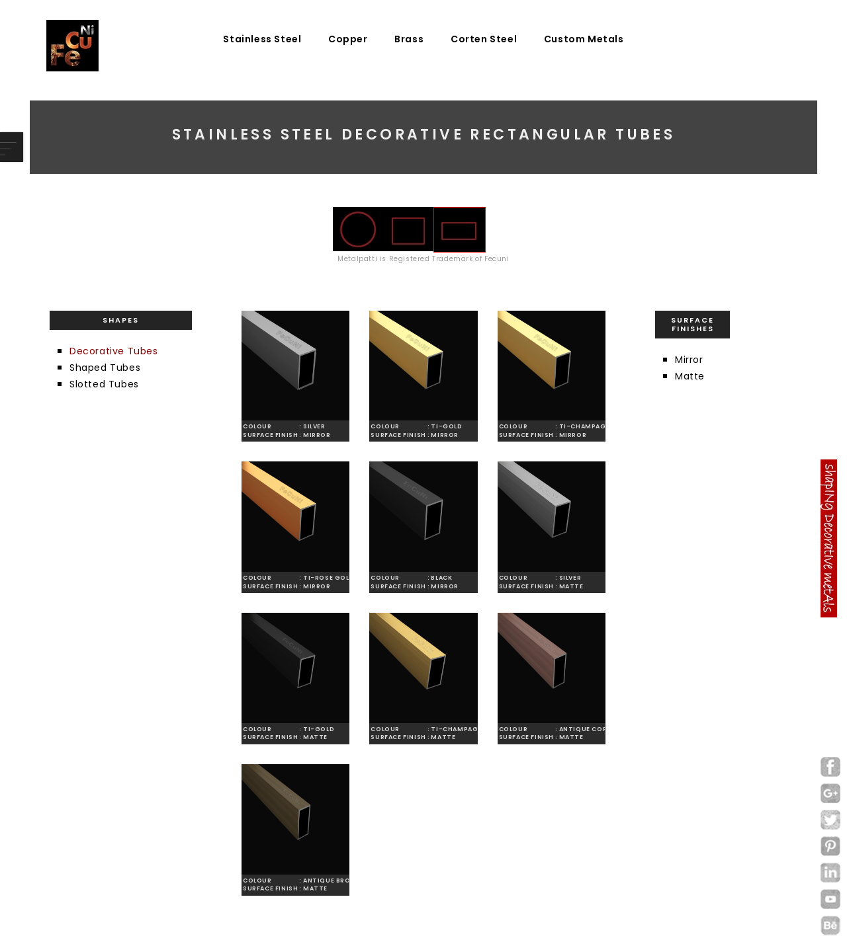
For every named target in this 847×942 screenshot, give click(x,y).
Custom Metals (584, 39)
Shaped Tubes (104, 367)
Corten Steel (484, 39)
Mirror (689, 359)
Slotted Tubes (104, 384)
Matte (690, 376)
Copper (348, 39)
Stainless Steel (262, 39)
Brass (409, 39)
